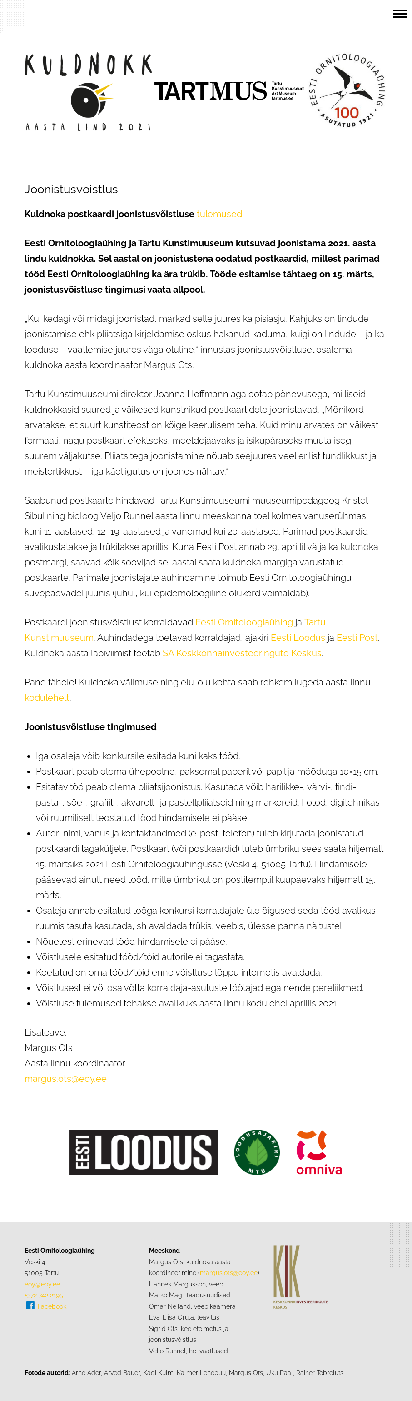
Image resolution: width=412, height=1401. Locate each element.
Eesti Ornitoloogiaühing (244, 622)
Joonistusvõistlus (71, 189)
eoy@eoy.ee (42, 1284)
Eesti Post (357, 637)
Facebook (52, 1306)
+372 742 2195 (44, 1295)
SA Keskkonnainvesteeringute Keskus (242, 653)
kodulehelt (47, 697)
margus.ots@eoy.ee (66, 1078)
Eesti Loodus (298, 637)
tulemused (219, 214)
